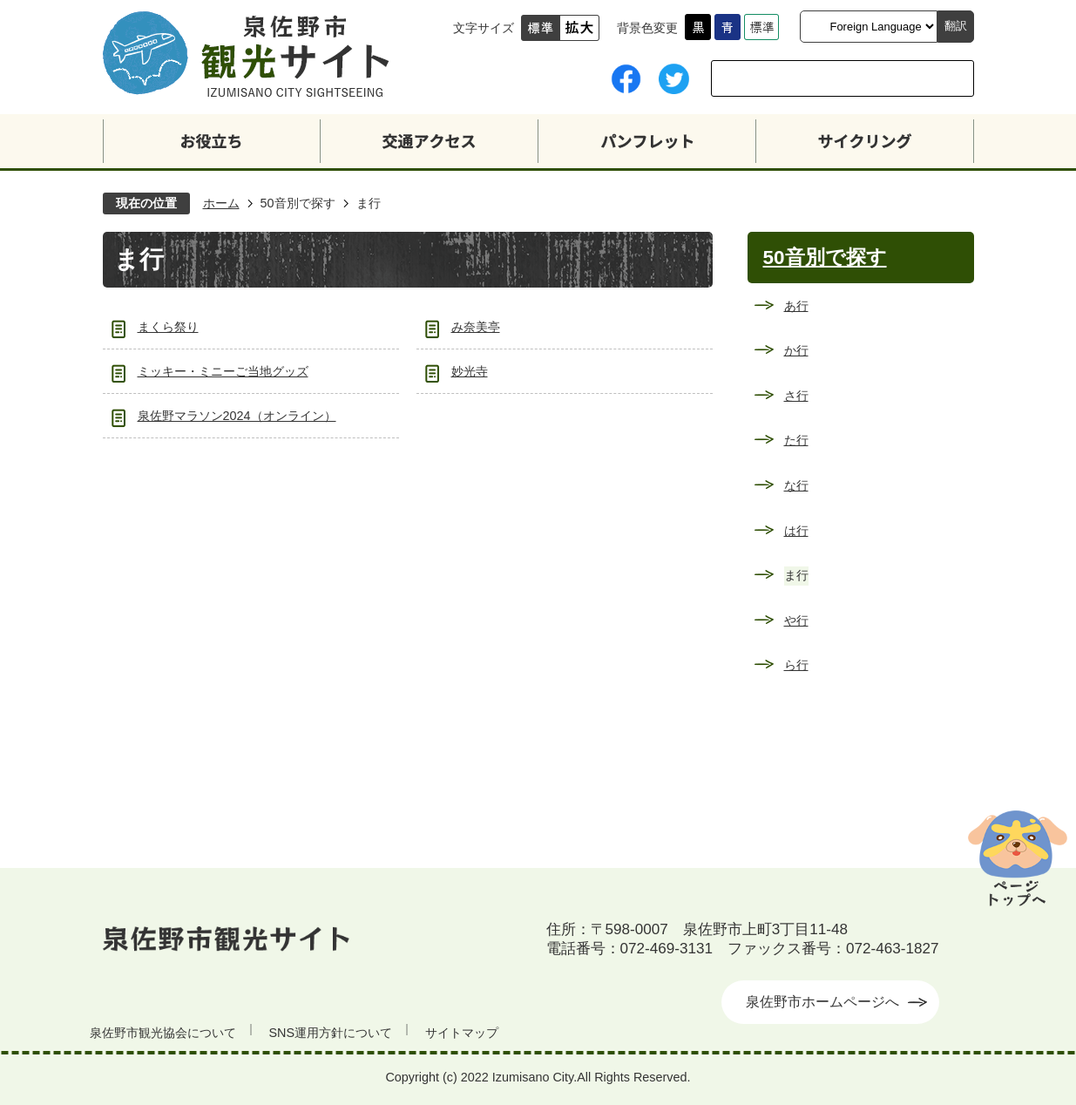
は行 (796, 531)
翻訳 (955, 25)
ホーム (221, 203)
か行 (796, 350)
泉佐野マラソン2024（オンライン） (237, 416)
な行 (796, 485)
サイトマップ (461, 1033)
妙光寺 (469, 371)
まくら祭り (168, 327)
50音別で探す (298, 203)
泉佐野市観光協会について (163, 1033)
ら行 (796, 665)
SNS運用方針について (331, 1033)
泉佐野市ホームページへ (822, 1001)
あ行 (796, 306)
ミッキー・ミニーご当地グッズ (223, 371)
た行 (796, 440)
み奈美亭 (475, 327)
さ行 (796, 396)
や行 (796, 620)
